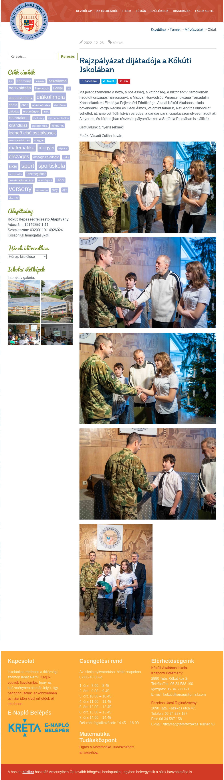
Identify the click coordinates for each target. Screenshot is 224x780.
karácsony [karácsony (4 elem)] (39, 118)
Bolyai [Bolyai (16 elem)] (58, 88)
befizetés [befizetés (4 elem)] (39, 81)
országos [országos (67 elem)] (19, 156)
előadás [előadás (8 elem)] (14, 111)
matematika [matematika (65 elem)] (22, 147)
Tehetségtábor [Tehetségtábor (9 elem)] (36, 174)
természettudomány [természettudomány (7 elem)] (21, 180)
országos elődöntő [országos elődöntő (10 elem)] (46, 157)
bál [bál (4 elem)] (68, 88)
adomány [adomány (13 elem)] (24, 81)
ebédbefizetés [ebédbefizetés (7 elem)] (41, 105)
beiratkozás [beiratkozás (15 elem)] (57, 81)
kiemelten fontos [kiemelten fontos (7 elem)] (58, 118)
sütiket (28, 772)
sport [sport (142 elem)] (27, 165)
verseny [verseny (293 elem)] (20, 188)
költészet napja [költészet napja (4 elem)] (40, 125)
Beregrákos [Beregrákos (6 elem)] (42, 88)
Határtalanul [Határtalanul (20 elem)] (19, 118)
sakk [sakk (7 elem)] (66, 157)
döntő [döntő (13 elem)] (13, 105)
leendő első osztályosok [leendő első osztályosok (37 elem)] (32, 132)
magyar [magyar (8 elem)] (39, 140)
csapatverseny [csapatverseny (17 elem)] (21, 98)
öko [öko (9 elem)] (64, 190)
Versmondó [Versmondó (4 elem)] (42, 190)
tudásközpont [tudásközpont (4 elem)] (45, 180)
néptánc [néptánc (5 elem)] (62, 148)
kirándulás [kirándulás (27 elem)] (18, 125)
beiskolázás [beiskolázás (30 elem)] (20, 88)
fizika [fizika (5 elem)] (46, 111)
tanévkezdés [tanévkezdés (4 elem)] (15, 174)
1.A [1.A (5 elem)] (11, 81)
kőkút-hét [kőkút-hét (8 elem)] (58, 125)
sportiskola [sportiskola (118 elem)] (51, 166)
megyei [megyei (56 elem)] (46, 147)
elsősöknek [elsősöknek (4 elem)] (60, 105)
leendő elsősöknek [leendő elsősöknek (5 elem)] (19, 140)
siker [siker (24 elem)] (13, 166)
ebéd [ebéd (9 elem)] (25, 105)
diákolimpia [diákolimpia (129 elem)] (51, 97)
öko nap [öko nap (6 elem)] (14, 197)
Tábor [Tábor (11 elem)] (60, 180)
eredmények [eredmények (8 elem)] (31, 111)
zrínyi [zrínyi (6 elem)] (55, 190)
